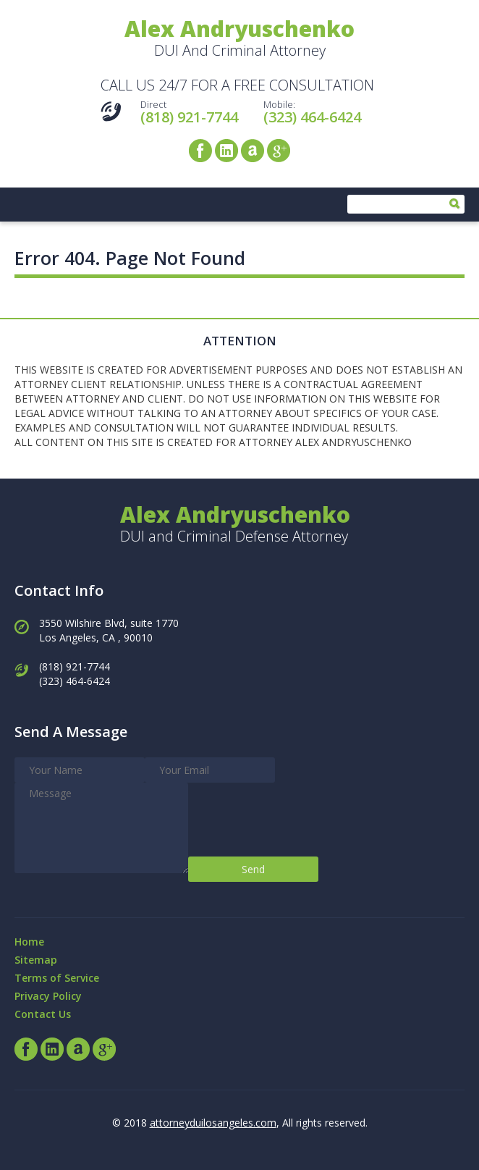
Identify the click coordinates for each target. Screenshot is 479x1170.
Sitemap (35, 960)
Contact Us (42, 1014)
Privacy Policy (48, 996)
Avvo (252, 150)
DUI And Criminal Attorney (239, 39)
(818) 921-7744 (189, 117)
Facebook (200, 150)
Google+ (278, 150)
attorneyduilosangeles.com (213, 1122)
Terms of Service (56, 978)
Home (29, 941)
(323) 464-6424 (312, 117)
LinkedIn (226, 150)
